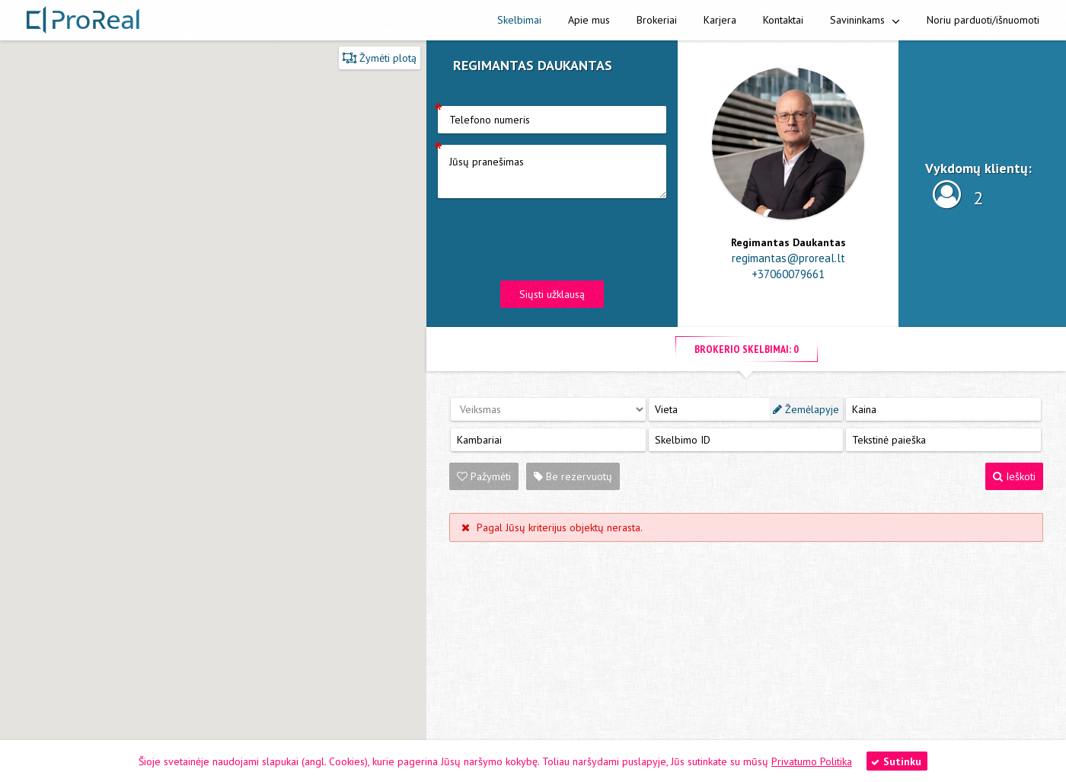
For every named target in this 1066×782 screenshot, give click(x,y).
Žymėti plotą (380, 58)
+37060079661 (788, 274)
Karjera (720, 20)
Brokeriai (657, 20)
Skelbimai (519, 20)
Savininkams (865, 20)
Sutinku (896, 761)
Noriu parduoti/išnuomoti (983, 20)
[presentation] (553, 239)
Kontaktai (783, 20)
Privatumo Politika (811, 761)
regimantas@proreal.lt (788, 258)
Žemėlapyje (806, 409)
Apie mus (589, 20)
